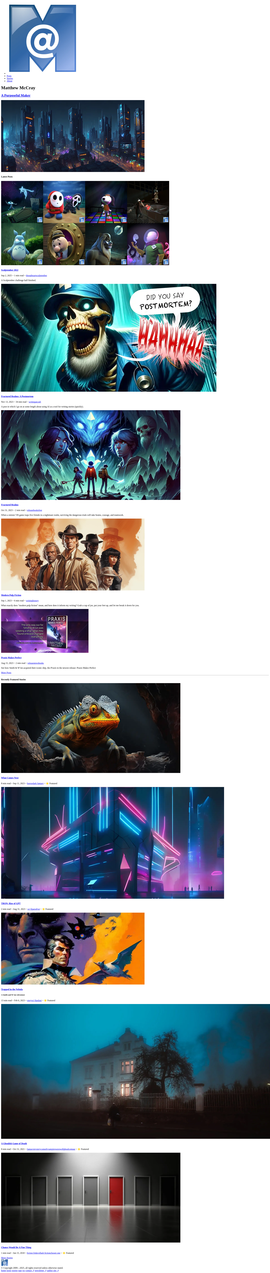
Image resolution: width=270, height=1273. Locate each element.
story (29, 1000)
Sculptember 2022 (9, 270)
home (3, 1270)
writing (32, 402)
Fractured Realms (9, 505)
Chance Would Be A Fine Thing (16, 1247)
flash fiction (44, 1253)
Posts (9, 76)
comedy (44, 1149)
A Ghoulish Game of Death (14, 1143)
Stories (10, 78)
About (9, 81)
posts (9, 1270)
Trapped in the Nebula (12, 989)
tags (20, 1270)
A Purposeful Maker (15, 95)
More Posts (6, 672)
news (36, 663)
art (35, 275)
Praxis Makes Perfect (11, 657)
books (36, 510)
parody (35, 909)
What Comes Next (9, 778)
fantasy (30, 1149)
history (35, 600)
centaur (72, 1149)
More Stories (7, 1258)
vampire (51, 1149)
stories (15, 1270)
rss (23, 1270)
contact (29, 1270)
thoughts (30, 275)
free (40, 510)
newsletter (40, 1270)
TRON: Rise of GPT (11, 903)
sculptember (41, 275)
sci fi (29, 909)
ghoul (66, 1149)
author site (53, 1270)
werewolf (59, 1149)
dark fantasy (38, 783)
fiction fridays (33, 1253)
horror (30, 783)
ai (36, 402)
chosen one (55, 1253)
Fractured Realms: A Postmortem (17, 396)
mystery (37, 1149)
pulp (38, 1000)
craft (39, 402)
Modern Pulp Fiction (11, 595)
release (30, 510)
